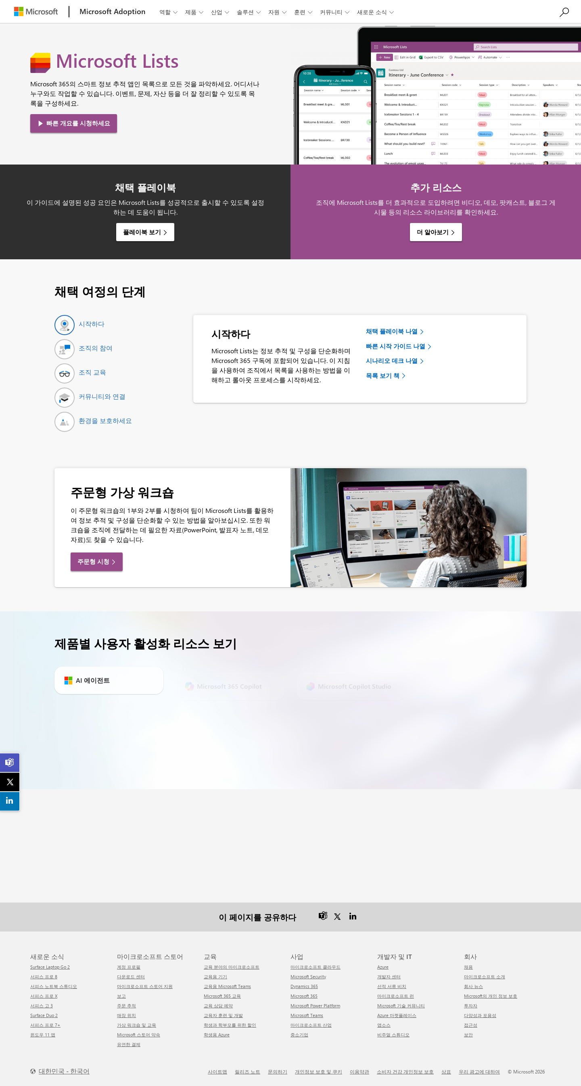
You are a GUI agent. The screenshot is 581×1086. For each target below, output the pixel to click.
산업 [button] (221, 12)
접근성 (470, 1025)
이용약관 (359, 1071)
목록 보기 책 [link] (382, 375)
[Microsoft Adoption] (112, 11)
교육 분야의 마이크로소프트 (231, 967)
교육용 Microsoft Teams (227, 986)
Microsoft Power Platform (315, 1006)
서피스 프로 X (43, 996)
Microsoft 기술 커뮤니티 (401, 1006)
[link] (10, 762)
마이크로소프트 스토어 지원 (145, 986)
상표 (446, 1071)
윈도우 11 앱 (42, 1035)
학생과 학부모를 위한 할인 (230, 1025)
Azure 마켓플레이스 (396, 1015)
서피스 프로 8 (43, 976)
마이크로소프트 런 (395, 996)
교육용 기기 (215, 976)
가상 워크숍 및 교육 (136, 1025)
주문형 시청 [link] (93, 561)
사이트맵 (217, 1071)
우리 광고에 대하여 (479, 1071)
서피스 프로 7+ (45, 1025)
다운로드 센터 (131, 976)
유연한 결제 (128, 1044)
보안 (468, 1035)
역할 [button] (169, 12)
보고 (121, 996)
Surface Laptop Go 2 (50, 967)
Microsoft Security (308, 976)
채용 (468, 967)
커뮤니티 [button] (335, 12)
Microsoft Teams (306, 1015)
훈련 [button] (304, 12)
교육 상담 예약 (218, 1006)
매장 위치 (126, 1015)
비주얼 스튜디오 (393, 1035)
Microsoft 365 (304, 996)
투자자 (470, 1006)
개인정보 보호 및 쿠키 (318, 1071)
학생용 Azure (217, 1035)
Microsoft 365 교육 (222, 996)
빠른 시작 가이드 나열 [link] (395, 346)
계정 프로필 (128, 967)
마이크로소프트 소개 (484, 976)
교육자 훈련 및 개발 (223, 1015)
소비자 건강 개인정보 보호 (405, 1071)
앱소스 (384, 1025)
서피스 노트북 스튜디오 (53, 986)
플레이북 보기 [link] (142, 232)
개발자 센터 (389, 976)
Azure (383, 967)
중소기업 (299, 1035)
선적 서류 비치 (391, 986)
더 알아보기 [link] (433, 232)
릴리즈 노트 (247, 1071)
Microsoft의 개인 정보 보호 (490, 996)
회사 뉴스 (473, 986)
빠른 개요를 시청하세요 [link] (78, 123)
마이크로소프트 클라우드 (315, 967)
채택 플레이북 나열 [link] (392, 331)
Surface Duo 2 (44, 1015)
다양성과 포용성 (480, 1015)
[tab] (79, 325)
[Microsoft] (36, 11)
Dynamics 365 (304, 986)
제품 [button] (195, 12)
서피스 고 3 (41, 1006)
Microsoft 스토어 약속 (138, 1035)
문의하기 (277, 1071)
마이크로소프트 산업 (311, 1025)
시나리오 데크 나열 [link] (392, 360)
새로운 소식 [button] (376, 12)
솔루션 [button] (249, 12)
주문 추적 (126, 1006)
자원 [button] (278, 12)
